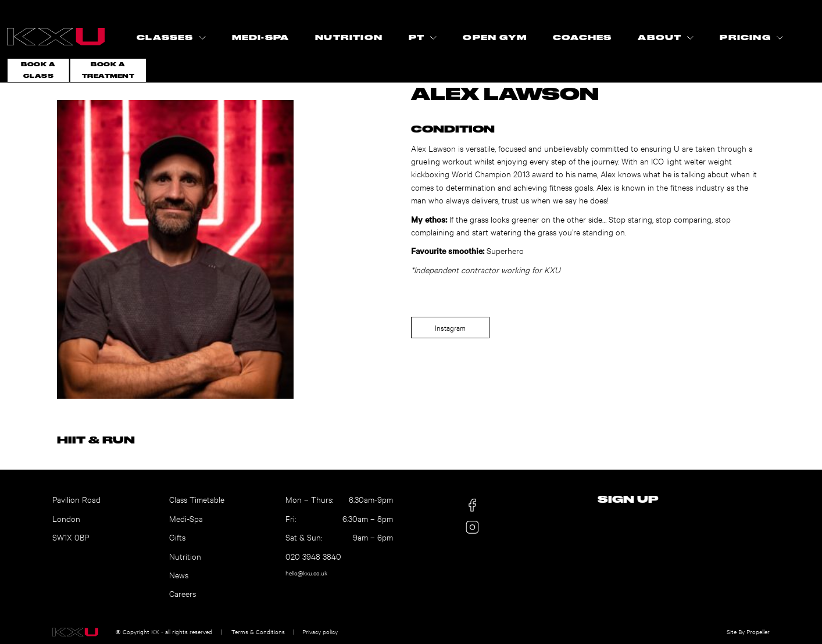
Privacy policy (320, 631)
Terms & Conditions (258, 631)
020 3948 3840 (313, 555)
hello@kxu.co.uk (306, 572)
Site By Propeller (748, 631)
